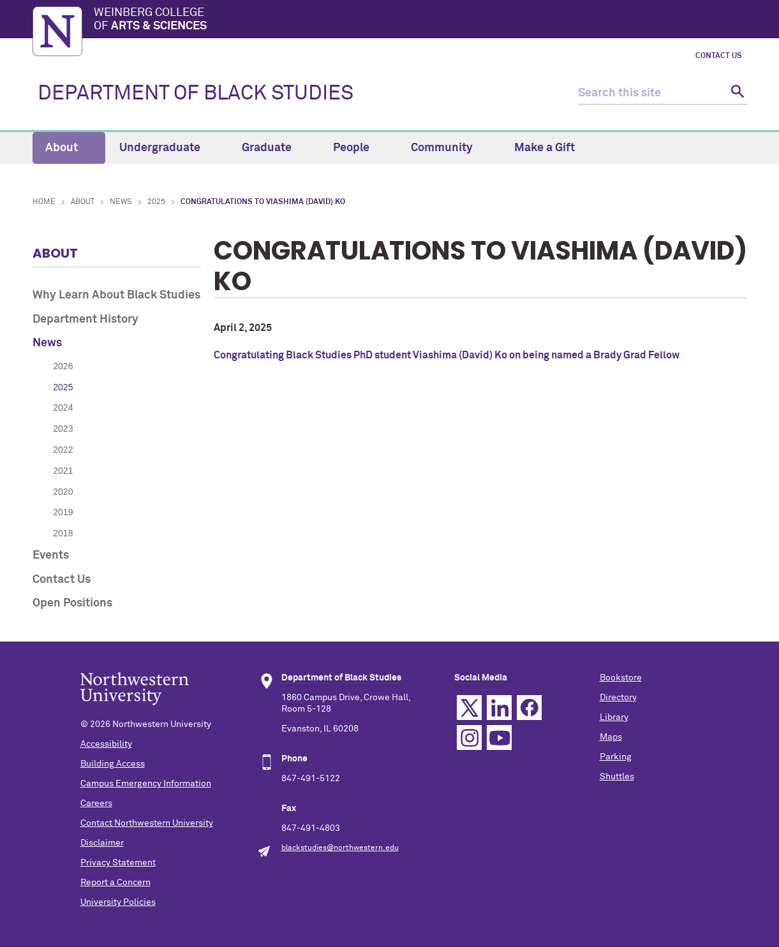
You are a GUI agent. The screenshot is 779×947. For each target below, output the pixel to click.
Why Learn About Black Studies (116, 295)
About (69, 148)
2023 (63, 428)
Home (44, 202)
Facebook (529, 707)
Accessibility (106, 744)
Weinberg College (420, 20)
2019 (63, 512)
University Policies (118, 902)
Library (614, 717)
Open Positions (72, 603)
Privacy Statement (118, 862)
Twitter (469, 707)
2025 (156, 202)
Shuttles (617, 776)
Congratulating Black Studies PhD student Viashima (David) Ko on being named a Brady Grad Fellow (446, 355)
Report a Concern (115, 882)
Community (449, 148)
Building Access (112, 764)
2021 (63, 471)
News (121, 202)
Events (51, 555)
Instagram (469, 737)
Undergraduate (167, 148)
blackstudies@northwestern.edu (340, 848)
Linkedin (499, 707)
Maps (611, 737)
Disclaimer (102, 843)
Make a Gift (544, 148)
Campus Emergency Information (145, 783)
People (358, 148)
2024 (63, 407)
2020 (63, 492)
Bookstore (621, 677)
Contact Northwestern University (146, 823)
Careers (96, 803)
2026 (63, 366)
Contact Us (718, 56)
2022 (63, 449)
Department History (85, 319)
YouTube (499, 737)
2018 (63, 533)
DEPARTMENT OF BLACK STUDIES (195, 94)
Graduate (274, 148)
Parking (616, 756)
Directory (618, 697)
